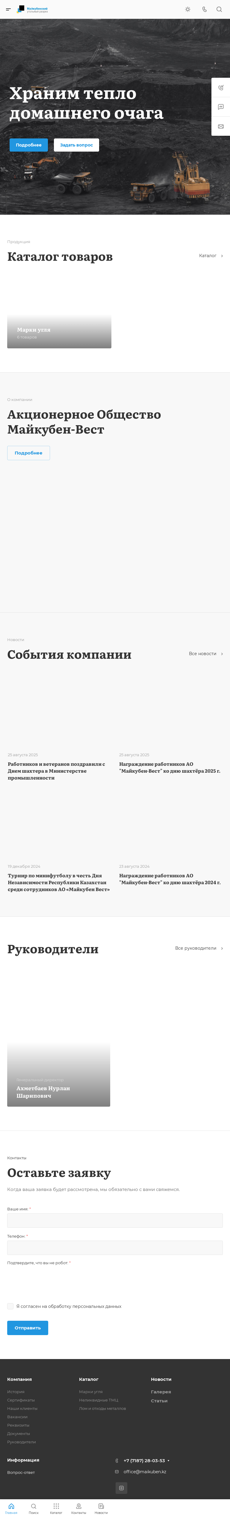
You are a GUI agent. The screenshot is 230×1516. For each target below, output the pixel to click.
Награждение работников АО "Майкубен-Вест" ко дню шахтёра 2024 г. (170, 879)
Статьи (159, 1401)
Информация (23, 1460)
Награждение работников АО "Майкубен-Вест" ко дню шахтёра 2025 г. (169, 767)
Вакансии (17, 1416)
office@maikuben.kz (145, 1471)
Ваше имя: (19, 1209)
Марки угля (91, 1391)
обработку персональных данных (84, 1306)
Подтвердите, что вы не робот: (39, 1262)
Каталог (211, 255)
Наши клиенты (22, 1408)
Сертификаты (21, 1400)
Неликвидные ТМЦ (98, 1400)
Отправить (28, 1328)
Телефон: (17, 1236)
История (16, 1391)
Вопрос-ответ (21, 1472)
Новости (161, 1379)
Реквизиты (18, 1425)
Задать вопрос (76, 145)
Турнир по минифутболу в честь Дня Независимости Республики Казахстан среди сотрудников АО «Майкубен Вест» (59, 882)
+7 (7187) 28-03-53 (144, 1460)
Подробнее (29, 145)
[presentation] (52, 1279)
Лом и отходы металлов (102, 1408)
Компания (19, 1379)
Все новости (206, 653)
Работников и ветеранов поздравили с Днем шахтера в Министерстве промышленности (56, 770)
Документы (18, 1433)
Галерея (161, 1392)
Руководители (21, 1441)
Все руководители (199, 948)
